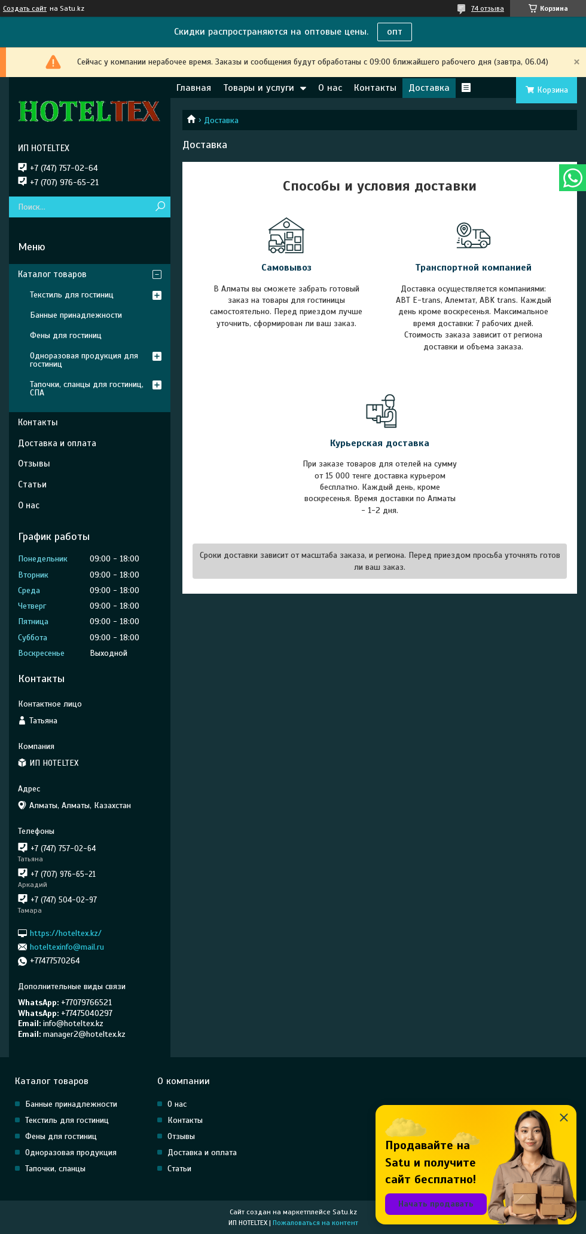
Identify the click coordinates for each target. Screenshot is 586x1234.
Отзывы (34, 463)
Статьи (32, 484)
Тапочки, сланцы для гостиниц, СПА (87, 388)
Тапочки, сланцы (55, 1169)
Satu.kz (344, 1212)
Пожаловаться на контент (315, 1222)
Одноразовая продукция (71, 1152)
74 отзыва (487, 8)
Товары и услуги (258, 88)
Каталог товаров (52, 274)
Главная (193, 88)
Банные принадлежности (76, 315)
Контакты (375, 88)
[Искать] (159, 207)
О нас (330, 88)
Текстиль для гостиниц (72, 295)
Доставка (429, 88)
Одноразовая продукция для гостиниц (84, 360)
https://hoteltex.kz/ (66, 933)
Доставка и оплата (57, 443)
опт (394, 32)
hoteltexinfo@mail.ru (67, 947)
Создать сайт (25, 8)
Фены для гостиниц (66, 335)
